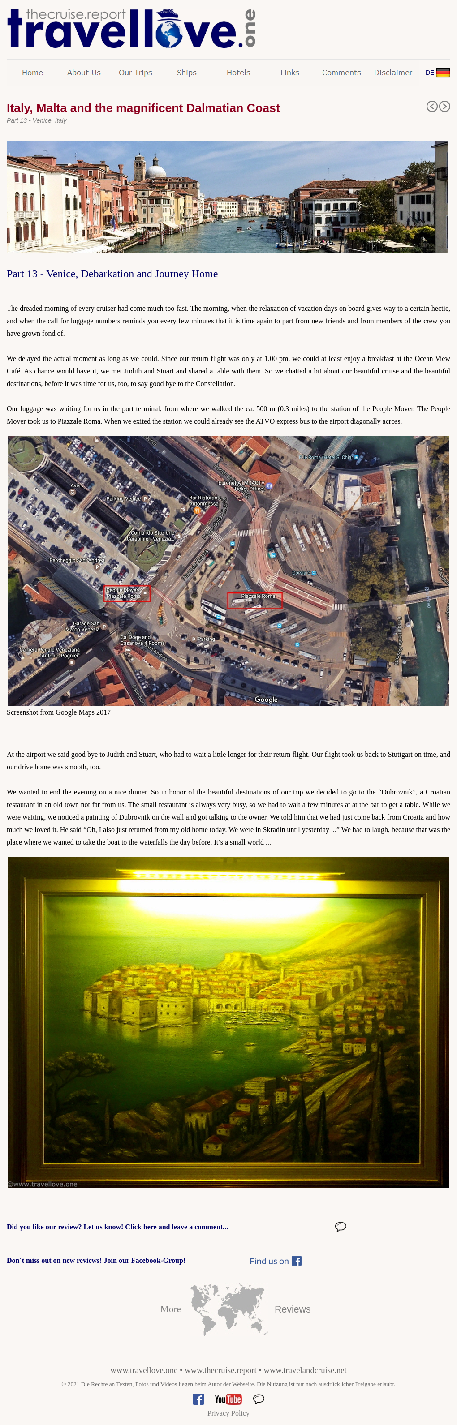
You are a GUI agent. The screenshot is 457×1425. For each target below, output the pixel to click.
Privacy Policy (228, 1413)
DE (430, 72)
